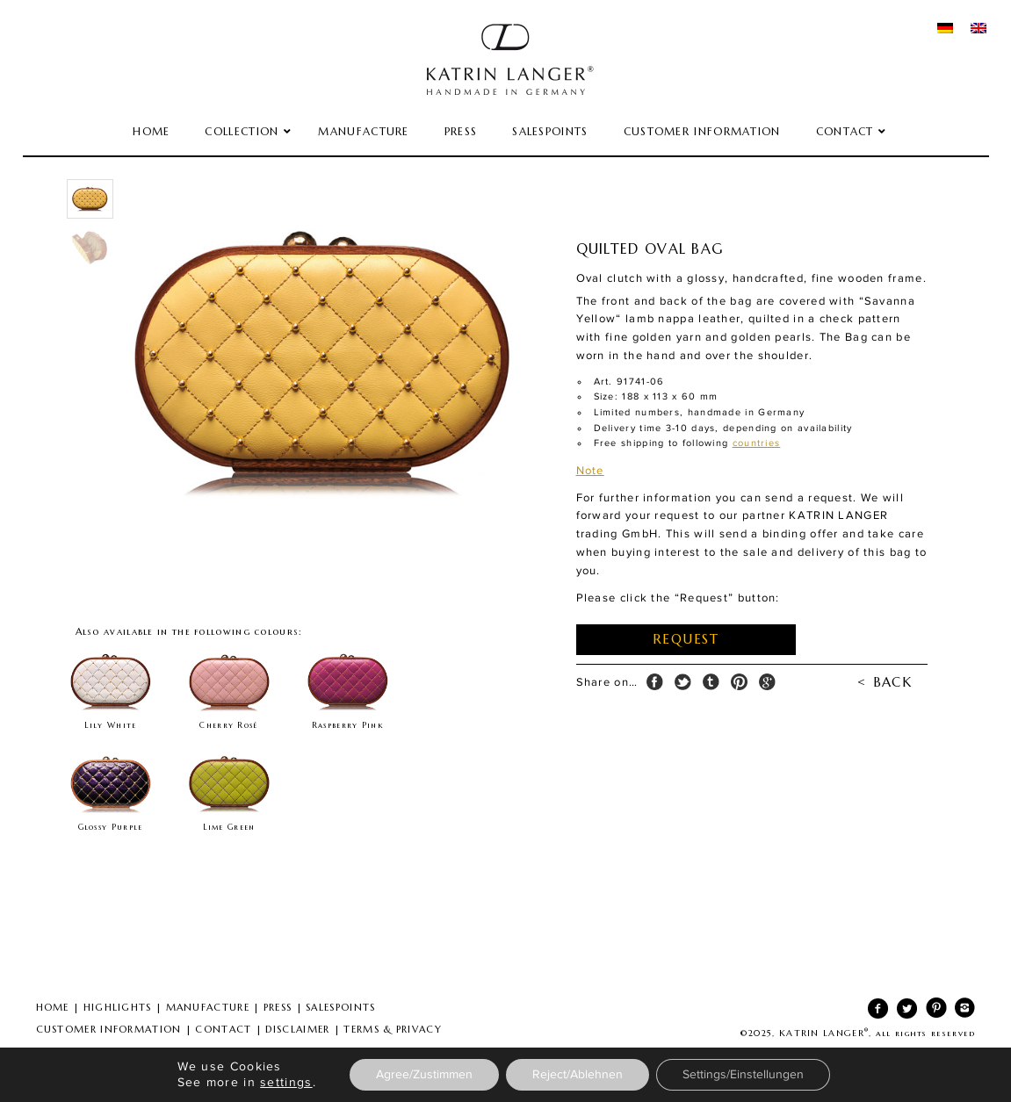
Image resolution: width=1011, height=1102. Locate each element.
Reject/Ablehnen (577, 1075)
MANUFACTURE (207, 1007)
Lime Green (229, 827)
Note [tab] (590, 471)
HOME (52, 1007)
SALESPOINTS (340, 1007)
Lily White (110, 725)
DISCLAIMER (297, 1029)
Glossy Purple (110, 827)
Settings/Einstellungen (743, 1075)
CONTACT (223, 1029)
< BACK (884, 681)
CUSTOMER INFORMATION (109, 1029)
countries (757, 443)
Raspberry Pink (347, 725)
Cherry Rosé (228, 725)
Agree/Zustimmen (424, 1075)
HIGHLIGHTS (117, 1007)
